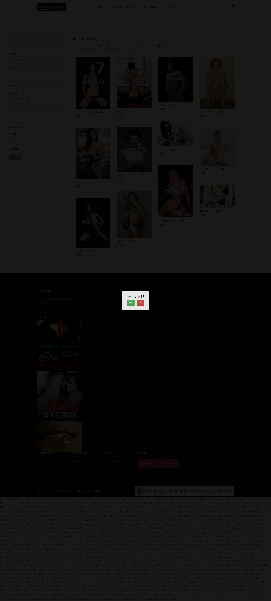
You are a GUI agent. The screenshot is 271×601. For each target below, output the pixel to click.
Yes (131, 302)
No (140, 302)
